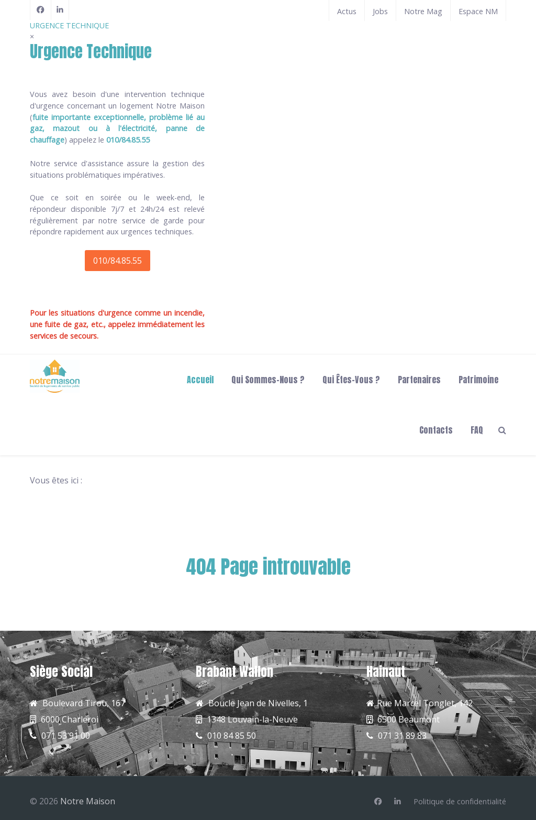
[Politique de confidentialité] (459, 801)
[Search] (502, 429)
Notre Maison (87, 801)
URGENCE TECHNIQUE (69, 25)
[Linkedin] (397, 801)
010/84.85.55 (117, 260)
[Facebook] (40, 10)
